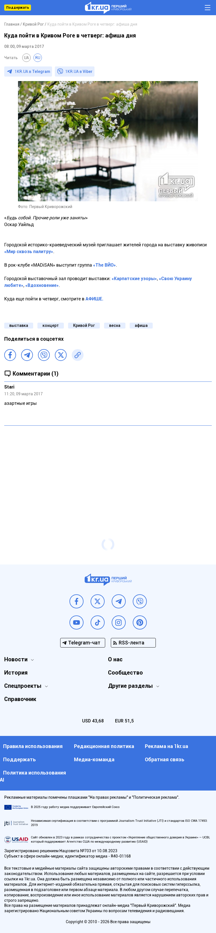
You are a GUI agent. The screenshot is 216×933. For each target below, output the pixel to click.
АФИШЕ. (95, 299)
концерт (50, 325)
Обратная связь (164, 759)
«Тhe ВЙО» (104, 265)
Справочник (20, 699)
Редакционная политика (104, 746)
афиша (141, 325)
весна (114, 325)
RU (37, 57)
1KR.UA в (32, 71)
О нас (115, 659)
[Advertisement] (108, 470)
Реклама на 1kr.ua (166, 746)
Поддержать (17, 8)
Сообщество (125, 672)
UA (26, 57)
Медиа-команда (94, 759)
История (16, 672)
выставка (18, 325)
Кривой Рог (84, 325)
